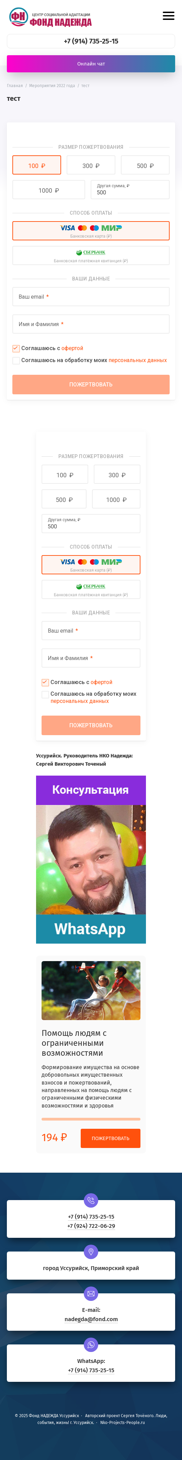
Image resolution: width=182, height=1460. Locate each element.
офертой (72, 348)
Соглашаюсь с (52, 348)
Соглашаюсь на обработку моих (94, 360)
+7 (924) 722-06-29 (91, 1226)
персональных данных (138, 360)
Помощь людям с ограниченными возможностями (74, 1043)
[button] (36, 165)
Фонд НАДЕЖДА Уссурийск (50, 17)
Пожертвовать (110, 1138)
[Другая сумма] (130, 192)
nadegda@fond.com (91, 1319)
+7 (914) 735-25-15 (91, 41)
